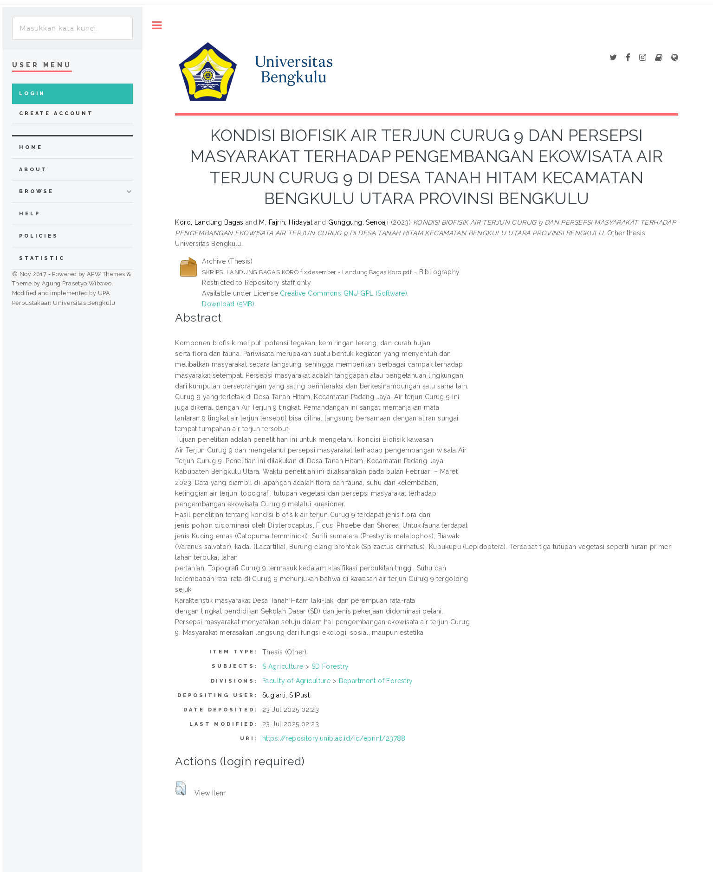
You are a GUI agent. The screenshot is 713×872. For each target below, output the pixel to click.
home (30, 147)
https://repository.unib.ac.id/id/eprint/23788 (334, 738)
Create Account (56, 113)
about (33, 170)
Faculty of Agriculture (296, 681)
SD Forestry (330, 666)
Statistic (42, 258)
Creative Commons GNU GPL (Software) (343, 293)
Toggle (157, 25)
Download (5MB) (228, 304)
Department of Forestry (376, 681)
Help (29, 214)
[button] (180, 788)
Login (32, 93)
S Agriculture (282, 666)
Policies (38, 236)
